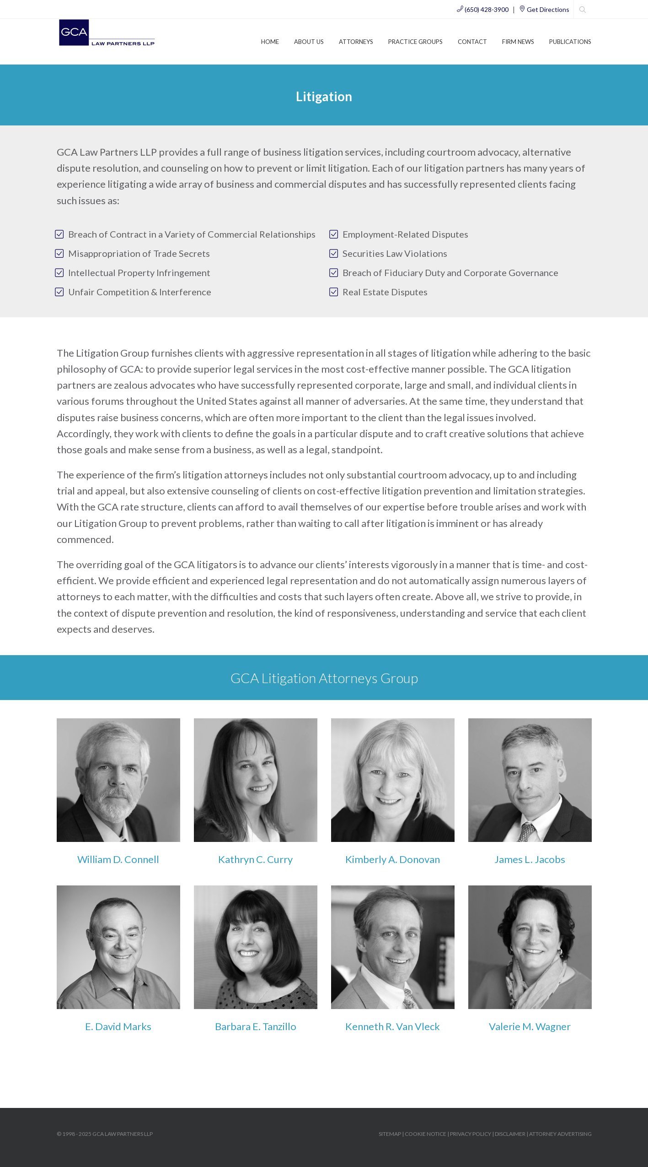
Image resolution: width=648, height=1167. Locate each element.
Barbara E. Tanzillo (255, 1026)
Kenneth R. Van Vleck (392, 1026)
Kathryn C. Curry (255, 859)
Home (270, 41)
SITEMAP (390, 1133)
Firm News (518, 41)
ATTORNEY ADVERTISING (560, 1133)
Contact (472, 41)
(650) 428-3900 (483, 9)
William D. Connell (118, 859)
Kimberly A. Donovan (392, 859)
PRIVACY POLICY (470, 1133)
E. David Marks (118, 1026)
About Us (309, 41)
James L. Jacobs (529, 859)
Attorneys (356, 41)
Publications (570, 41)
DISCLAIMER (510, 1133)
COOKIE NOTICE (425, 1133)
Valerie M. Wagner (530, 1026)
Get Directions (544, 9)
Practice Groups (415, 41)
